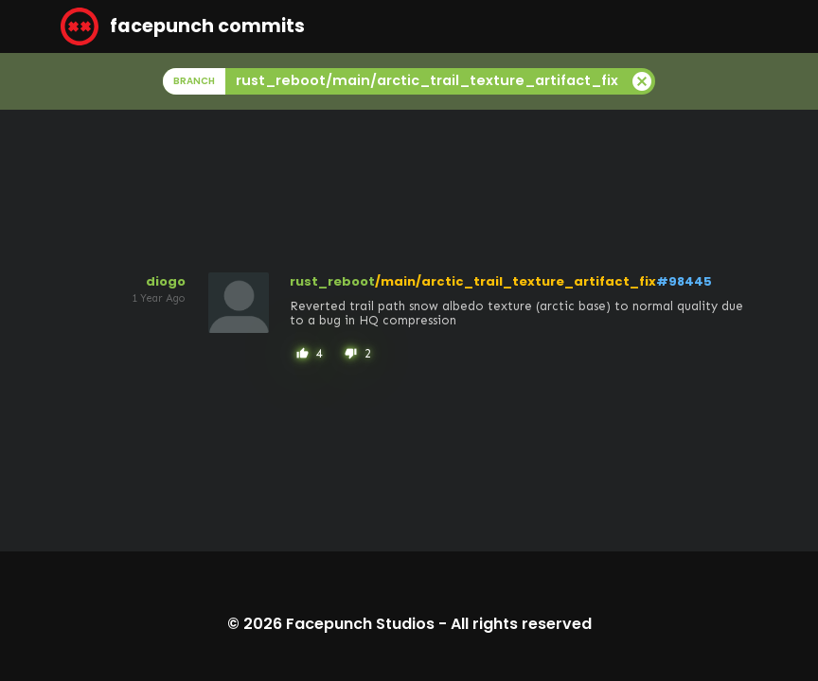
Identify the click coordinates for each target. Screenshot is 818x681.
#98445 (684, 281)
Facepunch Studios (360, 624)
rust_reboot (332, 281)
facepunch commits (183, 26)
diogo (166, 281)
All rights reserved (521, 624)
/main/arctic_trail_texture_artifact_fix (515, 281)
